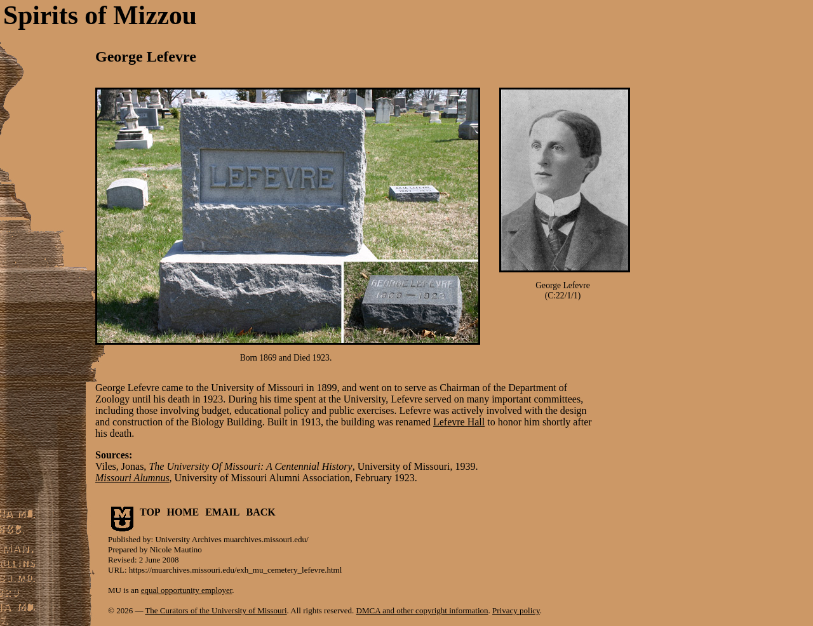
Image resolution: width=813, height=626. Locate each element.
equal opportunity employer (186, 590)
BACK (261, 512)
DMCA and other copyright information (422, 610)
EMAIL (222, 512)
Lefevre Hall (459, 421)
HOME (183, 512)
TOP (150, 512)
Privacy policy (516, 610)
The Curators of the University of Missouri (215, 610)
